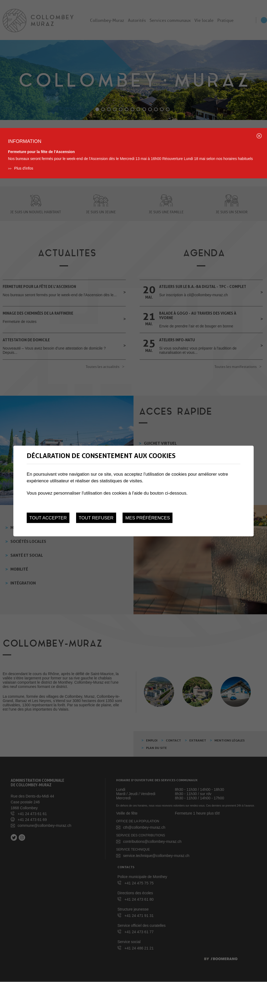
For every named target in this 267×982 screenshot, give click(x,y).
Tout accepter (48, 517)
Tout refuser (96, 517)
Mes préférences (147, 517)
